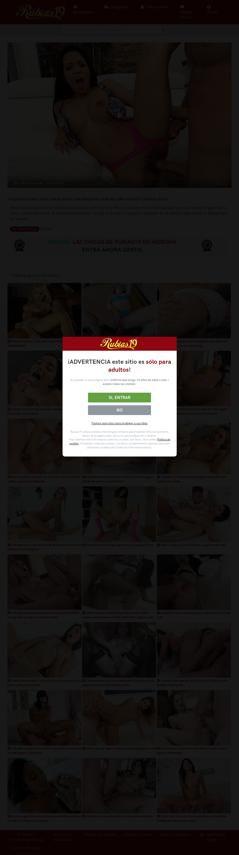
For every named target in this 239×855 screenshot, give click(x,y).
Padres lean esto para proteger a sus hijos (119, 423)
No (119, 410)
